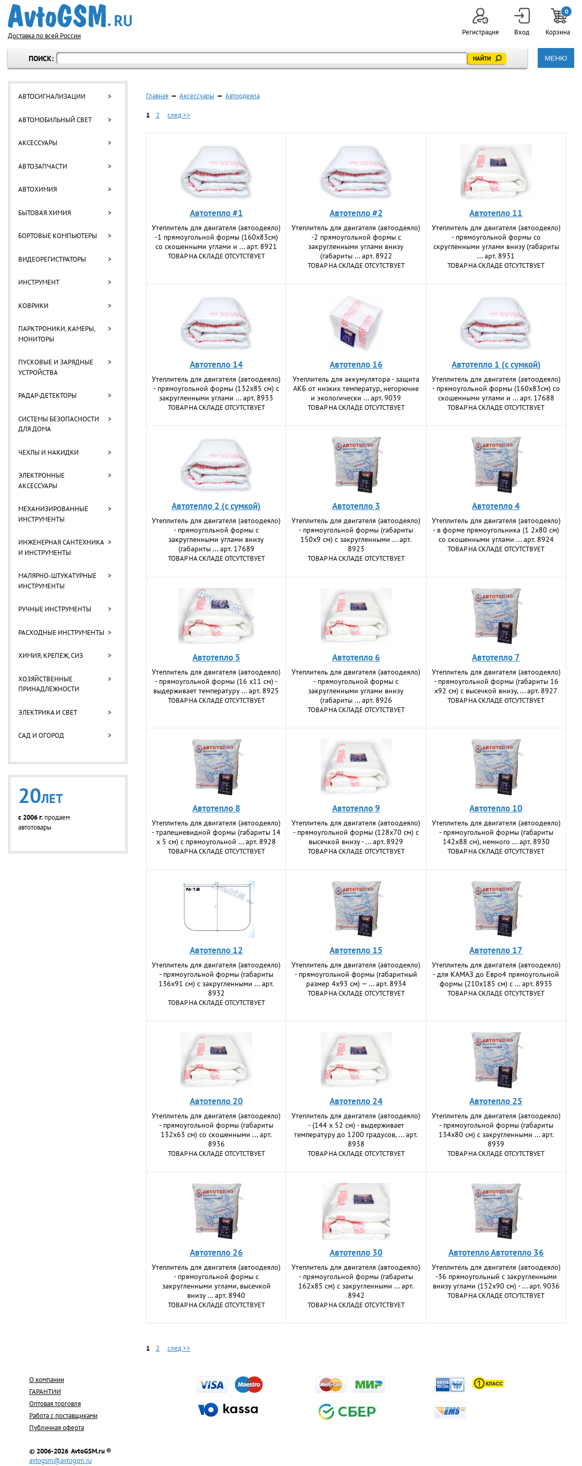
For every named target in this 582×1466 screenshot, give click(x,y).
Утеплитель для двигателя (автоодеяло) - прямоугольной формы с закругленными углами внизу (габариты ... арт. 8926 (356, 686)
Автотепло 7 (496, 657)
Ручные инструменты (54, 609)
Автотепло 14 (216, 364)
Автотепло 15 (356, 950)
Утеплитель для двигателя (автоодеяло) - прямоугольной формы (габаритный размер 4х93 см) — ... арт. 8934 (356, 974)
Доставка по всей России (44, 35)
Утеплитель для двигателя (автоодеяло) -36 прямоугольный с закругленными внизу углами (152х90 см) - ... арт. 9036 (496, 1276)
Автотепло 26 (216, 1252)
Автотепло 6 (356, 657)
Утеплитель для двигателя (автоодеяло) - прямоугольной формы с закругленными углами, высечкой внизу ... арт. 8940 (216, 1281)
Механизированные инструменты (53, 514)
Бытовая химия (44, 212)
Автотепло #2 (356, 213)
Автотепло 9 (356, 808)
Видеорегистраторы (52, 259)
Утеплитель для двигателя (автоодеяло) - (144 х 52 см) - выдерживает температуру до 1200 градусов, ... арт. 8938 (356, 1130)
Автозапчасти (42, 166)
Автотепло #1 (216, 213)
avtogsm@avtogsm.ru (60, 1460)
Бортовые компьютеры (57, 235)
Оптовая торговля (55, 1403)
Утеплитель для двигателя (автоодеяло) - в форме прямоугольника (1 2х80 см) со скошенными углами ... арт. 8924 (496, 530)
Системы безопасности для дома (58, 424)
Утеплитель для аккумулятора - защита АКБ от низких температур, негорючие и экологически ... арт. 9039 (356, 388)
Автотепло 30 (356, 1252)
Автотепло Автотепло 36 (496, 1252)
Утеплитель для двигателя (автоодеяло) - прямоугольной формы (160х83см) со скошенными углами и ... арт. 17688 (496, 388)
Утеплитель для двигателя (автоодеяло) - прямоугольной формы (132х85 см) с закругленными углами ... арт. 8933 (216, 388)
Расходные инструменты (61, 632)
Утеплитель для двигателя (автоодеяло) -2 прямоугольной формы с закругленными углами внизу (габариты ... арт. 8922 (356, 242)
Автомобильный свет (55, 119)
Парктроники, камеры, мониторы (56, 334)
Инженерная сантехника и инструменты (61, 547)
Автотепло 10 (496, 808)
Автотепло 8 (216, 808)
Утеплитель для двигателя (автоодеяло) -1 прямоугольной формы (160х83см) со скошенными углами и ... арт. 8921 (216, 237)
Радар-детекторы (47, 395)
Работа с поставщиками (63, 1415)
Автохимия (37, 189)
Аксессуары (37, 142)
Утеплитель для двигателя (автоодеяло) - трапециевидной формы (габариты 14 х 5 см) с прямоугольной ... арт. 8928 (216, 832)
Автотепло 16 (356, 364)
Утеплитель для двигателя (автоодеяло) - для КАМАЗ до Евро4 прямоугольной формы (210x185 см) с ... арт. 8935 (496, 974)
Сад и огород (41, 735)
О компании (46, 1379)
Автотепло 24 (356, 1101)
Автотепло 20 (216, 1101)
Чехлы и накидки (48, 452)
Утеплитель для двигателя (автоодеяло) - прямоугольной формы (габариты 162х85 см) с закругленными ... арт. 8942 (356, 1281)
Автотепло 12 (216, 950)
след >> (178, 115)
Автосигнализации (52, 96)
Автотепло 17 (496, 950)
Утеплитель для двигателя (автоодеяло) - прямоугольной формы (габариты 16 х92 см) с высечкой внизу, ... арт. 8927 (496, 681)
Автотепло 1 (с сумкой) (496, 364)
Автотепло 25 (496, 1101)
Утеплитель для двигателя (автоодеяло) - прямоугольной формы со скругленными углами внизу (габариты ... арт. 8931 (496, 242)
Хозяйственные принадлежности (48, 684)
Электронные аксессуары (41, 480)
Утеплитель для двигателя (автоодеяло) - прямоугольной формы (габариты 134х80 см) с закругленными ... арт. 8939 (496, 1130)
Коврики (33, 305)
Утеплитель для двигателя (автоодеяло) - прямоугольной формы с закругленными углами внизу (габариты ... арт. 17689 (216, 534)
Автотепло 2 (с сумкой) (216, 506)
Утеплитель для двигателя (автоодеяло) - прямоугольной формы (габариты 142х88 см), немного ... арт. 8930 (496, 832)
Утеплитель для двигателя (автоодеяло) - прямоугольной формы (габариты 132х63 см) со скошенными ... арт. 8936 (216, 1130)
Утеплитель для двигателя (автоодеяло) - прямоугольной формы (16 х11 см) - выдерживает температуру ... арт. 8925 (216, 681)
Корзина (558, 22)
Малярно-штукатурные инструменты (57, 580)
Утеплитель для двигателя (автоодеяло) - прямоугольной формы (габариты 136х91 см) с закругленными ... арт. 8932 (216, 979)
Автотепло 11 (496, 213)
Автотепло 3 (356, 506)
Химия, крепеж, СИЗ (50, 655)
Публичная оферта (56, 1427)
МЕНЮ (555, 58)
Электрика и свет (47, 712)
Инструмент (38, 282)
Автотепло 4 (496, 506)
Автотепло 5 (216, 657)
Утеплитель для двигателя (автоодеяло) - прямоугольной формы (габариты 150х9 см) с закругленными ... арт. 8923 (356, 534)
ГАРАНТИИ (45, 1391)
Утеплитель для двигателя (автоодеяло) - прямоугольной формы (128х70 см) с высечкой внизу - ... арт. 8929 (356, 832)
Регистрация (480, 22)
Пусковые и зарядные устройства (55, 367)
